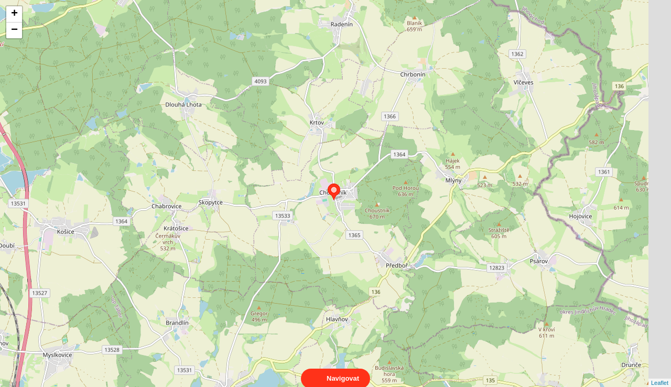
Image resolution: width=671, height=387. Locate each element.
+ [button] (14, 14)
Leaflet (659, 373)
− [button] (14, 30)
